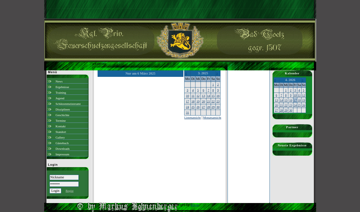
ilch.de (195, 204)
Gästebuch (62, 143)
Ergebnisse (62, 87)
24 (187, 107)
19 (197, 101)
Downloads (63, 148)
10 (187, 95)
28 (208, 107)
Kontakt (61, 126)
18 (192, 101)
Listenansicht (192, 117)
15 (213, 95)
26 (197, 107)
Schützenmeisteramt (68, 103)
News (59, 81)
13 (203, 95)
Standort (61, 131)
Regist (69, 190)
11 (193, 95)
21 (208, 101)
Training (61, 92)
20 (203, 101)
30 (217, 107)
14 (208, 95)
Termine (61, 120)
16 (217, 95)
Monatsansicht (212, 117)
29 (213, 107)
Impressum (62, 154)
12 (197, 95)
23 (217, 101)
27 (203, 107)
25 (192, 107)
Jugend (60, 98)
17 (187, 101)
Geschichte (62, 115)
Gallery (60, 137)
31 (187, 112)
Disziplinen (63, 109)
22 (213, 101)
